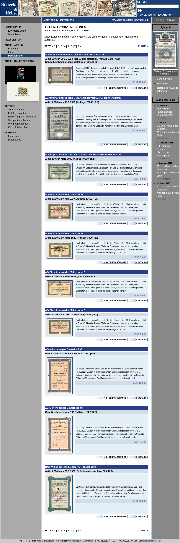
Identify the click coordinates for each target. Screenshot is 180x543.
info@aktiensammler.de (151, 541)
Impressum (76, 541)
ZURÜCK (143, 46)
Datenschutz (88, 541)
